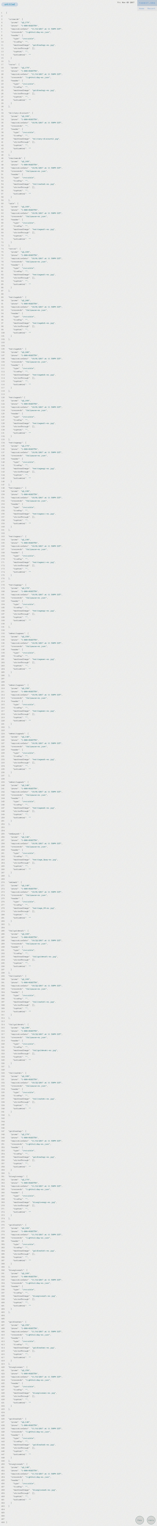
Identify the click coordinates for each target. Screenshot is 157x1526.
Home (141, 8)
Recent (151, 8)
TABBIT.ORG (147, 3)
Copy (139, 1520)
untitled (10, 4)
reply (151, 1520)
